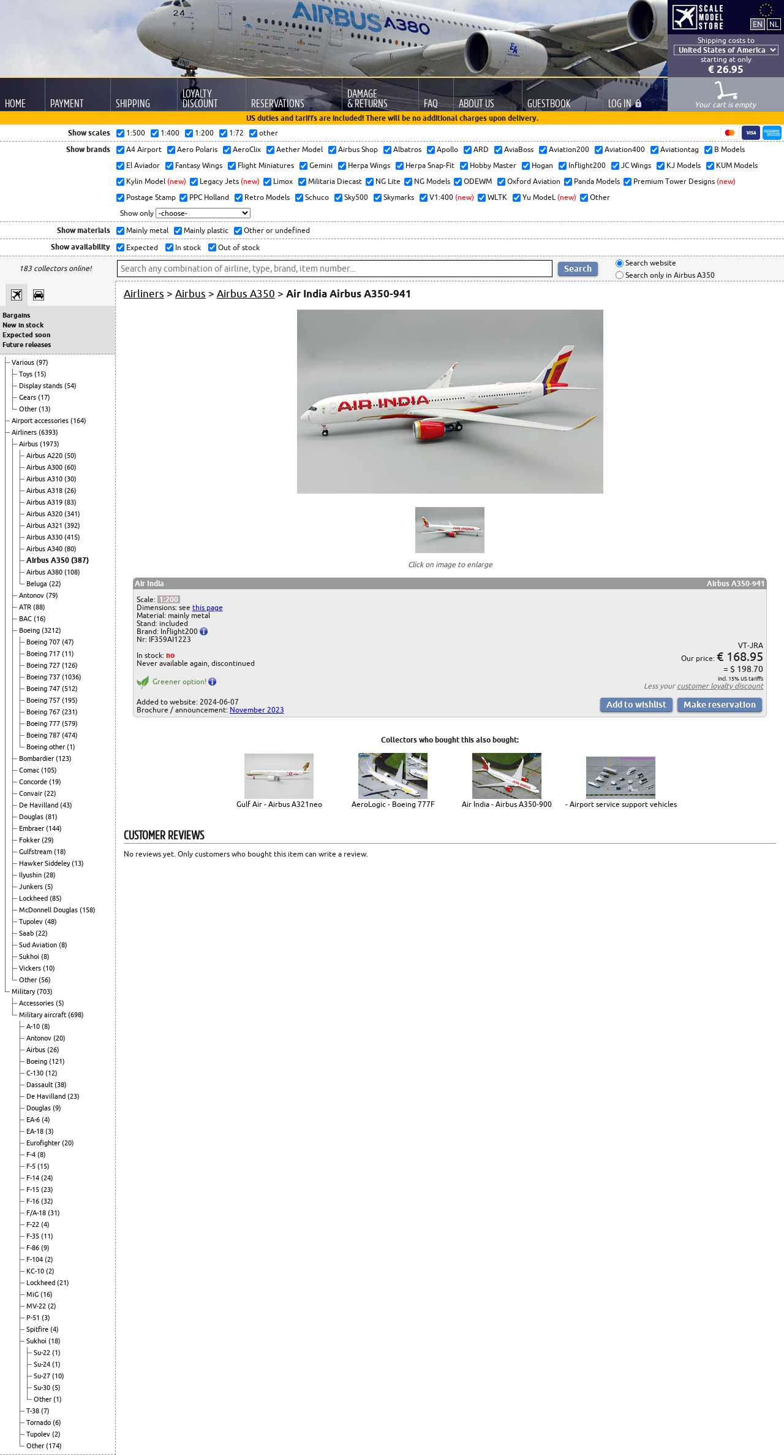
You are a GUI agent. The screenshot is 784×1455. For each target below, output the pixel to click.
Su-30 (43, 1387)
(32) (47, 1201)
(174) (54, 1445)
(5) (49, 886)
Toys (26, 374)
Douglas (32, 816)
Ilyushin (31, 875)
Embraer (32, 828)
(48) (51, 921)
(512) (70, 688)
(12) (51, 1073)
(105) (49, 770)
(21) (63, 1282)
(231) (70, 712)
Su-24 (43, 1364)
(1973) (49, 444)
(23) (73, 1096)
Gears (28, 397)
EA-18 (35, 1131)
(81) (51, 816)
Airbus (29, 444)
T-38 (33, 1411)
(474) (70, 735)
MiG (33, 1294)
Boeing (30, 630)
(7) (45, 1411)
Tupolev (32, 921)
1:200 (168, 599)
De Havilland (39, 805)
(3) (49, 1131)
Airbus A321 (45, 525)
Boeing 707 (44, 642)
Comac (30, 770)
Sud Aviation (39, 945)
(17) (44, 397)
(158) (88, 910)
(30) (70, 479)
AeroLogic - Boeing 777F (393, 804)
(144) (54, 828)
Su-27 (43, 1376)
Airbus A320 (45, 513)
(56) (45, 979)
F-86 (33, 1247)
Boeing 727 (44, 665)
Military (24, 991)
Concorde (34, 781)
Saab (27, 933)
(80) (70, 548)
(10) (49, 968)
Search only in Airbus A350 (669, 275)
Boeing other (46, 746)
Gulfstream (36, 851)
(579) (70, 723)
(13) (45, 409)
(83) (70, 502)
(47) (68, 642)
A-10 (34, 1026)
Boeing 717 (44, 653)
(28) (49, 875)
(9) (57, 1108)
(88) (39, 607)
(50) (70, 455)
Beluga (37, 583)
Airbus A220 (45, 455)
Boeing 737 (44, 677)
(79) (52, 595)
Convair (31, 793)
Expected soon (26, 334)
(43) (66, 805)
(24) (47, 1178)
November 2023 (257, 710)
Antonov (32, 595)
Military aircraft (43, 1014)
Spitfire (38, 1329)
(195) (70, 700)
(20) (59, 1038)
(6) (57, 1422)
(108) (72, 572)
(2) (49, 1259)
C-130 (35, 1073)
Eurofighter (44, 1143)
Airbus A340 (45, 548)
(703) (45, 991)
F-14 (33, 1178)
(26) (70, 490)
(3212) (51, 630)
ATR (26, 607)
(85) (56, 898)
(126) (70, 665)
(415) (72, 537)
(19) (55, 781)
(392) (72, 525)
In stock (187, 247)
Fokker (30, 840)
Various (24, 362)
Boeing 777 (44, 723)
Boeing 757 (44, 700)
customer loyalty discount (720, 686)
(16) (40, 618)
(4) (46, 1119)
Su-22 (43, 1352)
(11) (68, 653)
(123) (64, 758)
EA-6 (34, 1119)
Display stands (41, 385)
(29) (48, 840)
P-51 (34, 1317)
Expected (141, 247)
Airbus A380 (45, 572)
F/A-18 (37, 1212)
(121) (57, 1061)
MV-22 (37, 1306)
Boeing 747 (44, 688)
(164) (78, 420)
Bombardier (37, 758)
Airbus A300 (45, 467)
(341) (72, 513)
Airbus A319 (45, 502)
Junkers (32, 886)
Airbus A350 (48, 560)
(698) (76, 1014)
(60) (70, 467)
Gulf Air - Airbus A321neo (279, 804)
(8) (63, 945)
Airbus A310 (45, 479)
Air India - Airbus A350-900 (507, 804)
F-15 (33, 1189)
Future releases (26, 344)
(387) (80, 560)
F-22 (33, 1224)
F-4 (31, 1154)
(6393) (48, 432)
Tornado (39, 1422)
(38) (61, 1084)
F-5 (31, 1166)
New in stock (22, 325)
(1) (71, 746)
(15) (40, 374)
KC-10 (36, 1271)
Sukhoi (30, 956)
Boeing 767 (44, 712)
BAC (26, 618)
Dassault (40, 1084)
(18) (60, 851)
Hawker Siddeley (45, 863)
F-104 (35, 1259)
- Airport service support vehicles (621, 804)
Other (29, 409)
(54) (70, 385)
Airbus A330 (45, 537)
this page (207, 607)
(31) (54, 1212)
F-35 (33, 1236)
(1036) (71, 677)
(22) (55, 583)
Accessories (37, 1003)
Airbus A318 (45, 490)
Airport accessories (41, 420)
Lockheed (34, 898)
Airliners (25, 432)
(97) (42, 362)
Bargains (16, 315)
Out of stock (238, 247)
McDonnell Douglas (49, 910)
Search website (650, 263)
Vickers (31, 968)
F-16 (33, 1201)
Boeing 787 (44, 735)
